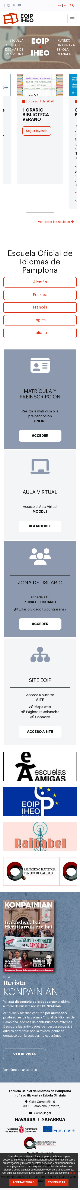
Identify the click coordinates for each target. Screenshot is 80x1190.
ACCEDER (40, 435)
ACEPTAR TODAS (23, 1182)
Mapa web (42, 707)
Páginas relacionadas (42, 712)
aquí (72, 1172)
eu (65, 5)
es (59, 5)
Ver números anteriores (20, 1069)
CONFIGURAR (56, 1182)
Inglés (40, 320)
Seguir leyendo (37, 131)
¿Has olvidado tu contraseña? (42, 609)
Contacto (42, 717)
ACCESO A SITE (40, 731)
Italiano (40, 333)
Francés (40, 307)
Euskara (40, 295)
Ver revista (24, 1054)
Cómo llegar (42, 1113)
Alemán (40, 282)
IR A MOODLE (40, 526)
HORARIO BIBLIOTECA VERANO (35, 115)
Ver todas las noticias (56, 221)
